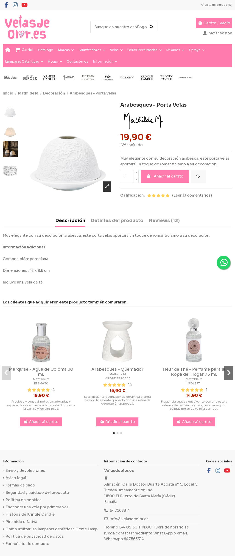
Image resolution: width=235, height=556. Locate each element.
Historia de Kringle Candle (30, 514)
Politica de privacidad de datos (35, 536)
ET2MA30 (41, 383)
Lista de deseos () (216, 4)
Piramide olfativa (21, 521)
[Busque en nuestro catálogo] (151, 27)
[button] (114, 433)
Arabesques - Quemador (117, 369)
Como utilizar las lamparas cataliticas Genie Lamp (52, 529)
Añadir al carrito (164, 176)
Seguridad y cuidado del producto (37, 492)
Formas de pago (20, 485)
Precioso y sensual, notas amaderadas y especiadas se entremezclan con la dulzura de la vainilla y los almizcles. (41, 405)
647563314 (120, 510)
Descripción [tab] (70, 220)
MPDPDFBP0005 (117, 378)
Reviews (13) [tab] (164, 220)
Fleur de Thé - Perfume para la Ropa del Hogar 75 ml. (194, 372)
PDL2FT (194, 383)
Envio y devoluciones (25, 470)
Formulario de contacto (27, 543)
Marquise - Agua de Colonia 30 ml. (41, 372)
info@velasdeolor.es (129, 519)
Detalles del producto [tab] (117, 220)
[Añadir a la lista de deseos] (198, 176)
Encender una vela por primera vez (37, 507)
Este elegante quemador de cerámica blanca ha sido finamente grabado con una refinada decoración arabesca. (117, 400)
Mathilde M (41, 379)
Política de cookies (24, 500)
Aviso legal (16, 477)
